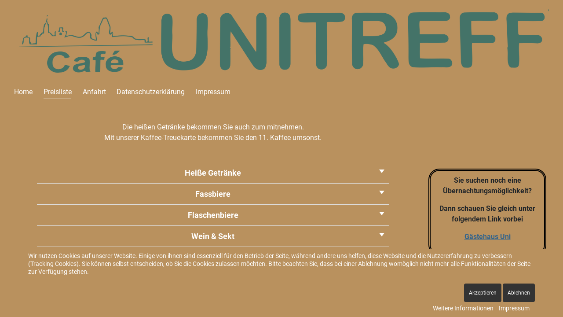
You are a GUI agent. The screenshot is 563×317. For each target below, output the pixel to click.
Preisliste (58, 92)
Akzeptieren (483, 293)
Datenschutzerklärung (151, 92)
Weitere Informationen (463, 308)
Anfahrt (94, 92)
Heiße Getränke (213, 172)
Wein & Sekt (212, 236)
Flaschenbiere (213, 215)
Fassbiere (212, 194)
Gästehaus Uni (487, 236)
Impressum (213, 92)
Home (23, 92)
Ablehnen (519, 293)
